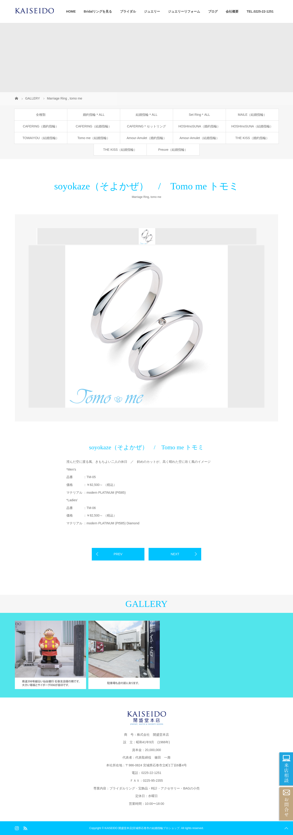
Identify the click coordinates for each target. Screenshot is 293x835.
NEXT (175, 554)
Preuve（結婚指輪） (172, 149)
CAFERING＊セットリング (146, 126)
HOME (71, 11)
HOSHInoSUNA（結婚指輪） (252, 126)
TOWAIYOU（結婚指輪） (40, 138)
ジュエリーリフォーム (184, 11)
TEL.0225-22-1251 (260, 11)
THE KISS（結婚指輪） (120, 149)
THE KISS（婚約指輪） (252, 138)
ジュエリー (152, 11)
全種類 (41, 114)
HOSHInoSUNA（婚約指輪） (199, 126)
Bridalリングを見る (98, 11)
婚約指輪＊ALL (94, 114)
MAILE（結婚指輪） (252, 114)
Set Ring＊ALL (199, 114)
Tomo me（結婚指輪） (93, 138)
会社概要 (232, 11)
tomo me (156, 197)
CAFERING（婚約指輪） (41, 126)
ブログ (213, 11)
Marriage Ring (140, 197)
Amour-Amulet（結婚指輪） (199, 138)
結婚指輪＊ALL (146, 114)
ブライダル (128, 11)
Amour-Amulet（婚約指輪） (146, 138)
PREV (118, 554)
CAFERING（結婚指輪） (93, 126)
